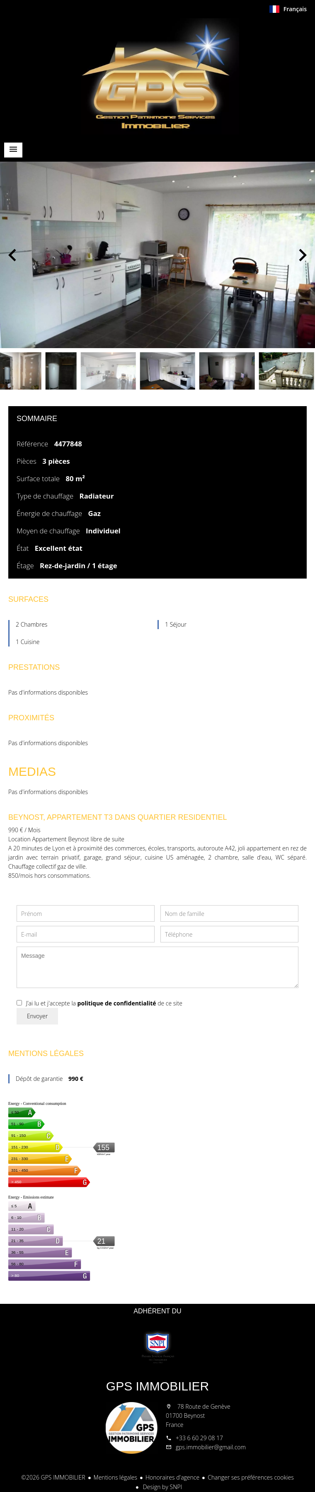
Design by (161, 1487)
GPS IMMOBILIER (157, 1386)
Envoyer (37, 1016)
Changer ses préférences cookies (251, 1477)
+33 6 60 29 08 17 (199, 1438)
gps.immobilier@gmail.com (211, 1447)
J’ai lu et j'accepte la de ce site (104, 1003)
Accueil (157, 76)
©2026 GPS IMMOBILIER (53, 1477)
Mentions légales (115, 1477)
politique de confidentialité (117, 1003)
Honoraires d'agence (172, 1477)
